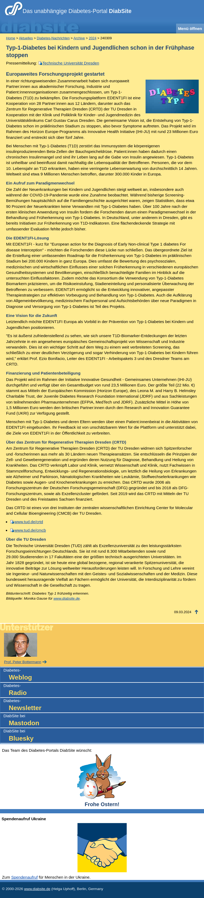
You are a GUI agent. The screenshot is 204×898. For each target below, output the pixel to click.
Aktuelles (26, 38)
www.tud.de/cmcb (30, 530)
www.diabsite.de (66, 598)
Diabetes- (103, 675)
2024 (92, 38)
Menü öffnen (190, 28)
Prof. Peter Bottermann (22, 662)
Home (10, 38)
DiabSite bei (103, 721)
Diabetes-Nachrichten (53, 38)
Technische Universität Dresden (70, 63)
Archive (79, 38)
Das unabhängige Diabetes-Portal (77, 11)
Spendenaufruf (24, 877)
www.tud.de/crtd (28, 521)
